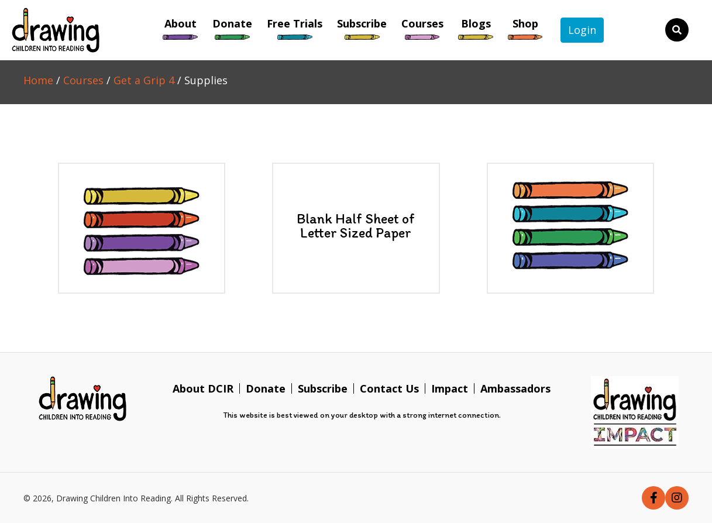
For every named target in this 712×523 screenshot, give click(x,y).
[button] (653, 498)
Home (38, 80)
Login (582, 30)
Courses (83, 80)
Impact (449, 388)
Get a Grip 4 (143, 80)
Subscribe (323, 388)
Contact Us (389, 388)
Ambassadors (515, 388)
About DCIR (203, 388)
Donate (266, 388)
